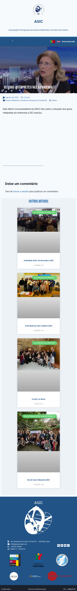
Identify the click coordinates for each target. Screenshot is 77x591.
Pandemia (24, 100)
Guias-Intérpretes (13, 100)
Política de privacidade (37, 589)
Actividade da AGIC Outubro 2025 (38, 326)
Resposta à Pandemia (38, 100)
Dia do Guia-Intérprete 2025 (38, 480)
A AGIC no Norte (38, 399)
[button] (12, 40)
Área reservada (68, 41)
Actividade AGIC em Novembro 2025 (38, 260)
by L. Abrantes (70, 589)
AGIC (38, 21)
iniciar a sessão (21, 191)
